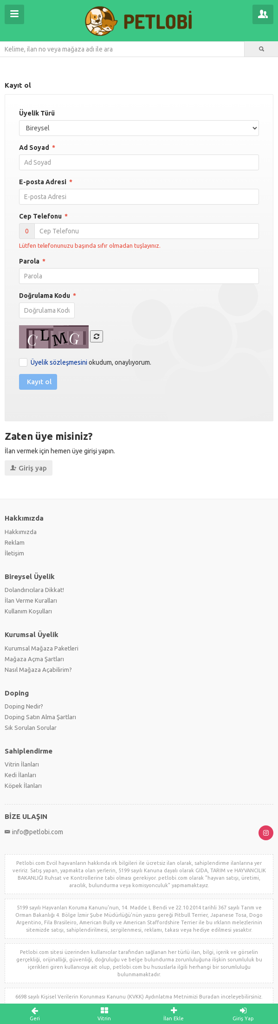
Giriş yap (28, 468)
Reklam (15, 542)
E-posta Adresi (45, 182)
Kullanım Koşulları (28, 611)
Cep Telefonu (43, 216)
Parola (32, 261)
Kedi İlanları (20, 775)
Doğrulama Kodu (47, 295)
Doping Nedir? (24, 706)
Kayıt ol (39, 382)
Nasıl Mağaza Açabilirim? (38, 669)
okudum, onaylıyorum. (91, 362)
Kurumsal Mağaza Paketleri (41, 648)
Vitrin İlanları (22, 764)
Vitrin (104, 1013)
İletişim (14, 553)
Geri (35, 1013)
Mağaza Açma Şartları (34, 659)
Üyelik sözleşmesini (59, 362)
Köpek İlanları (23, 785)
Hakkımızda (21, 531)
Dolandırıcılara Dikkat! (34, 589)
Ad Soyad (37, 147)
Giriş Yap (243, 1013)
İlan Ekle (174, 1013)
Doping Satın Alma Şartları (40, 717)
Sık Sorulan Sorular (31, 727)
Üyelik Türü (37, 113)
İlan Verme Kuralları (31, 600)
